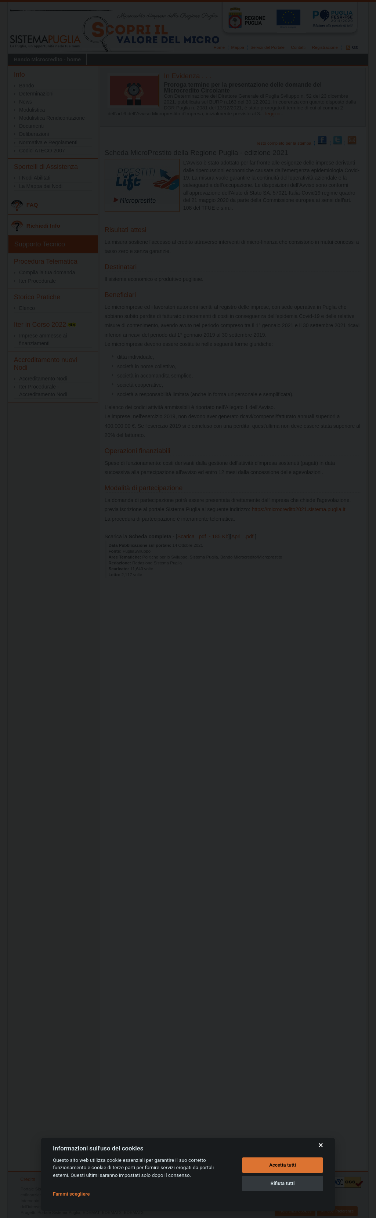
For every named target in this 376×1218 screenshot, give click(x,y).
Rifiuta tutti (283, 1183)
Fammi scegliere (71, 1194)
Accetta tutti (282, 1165)
